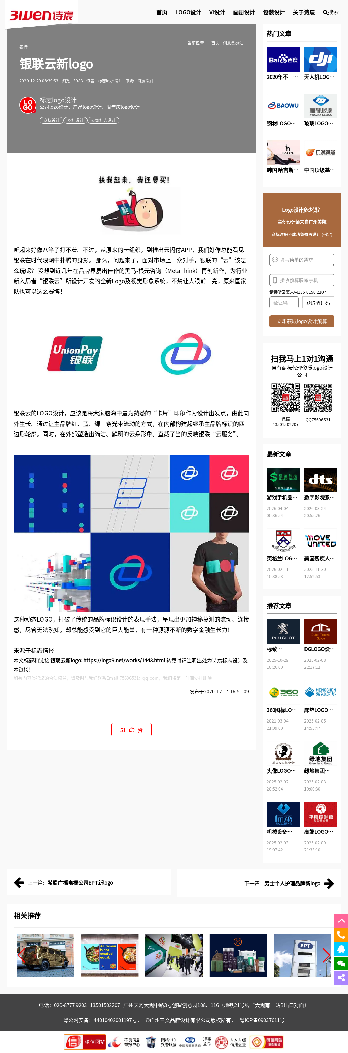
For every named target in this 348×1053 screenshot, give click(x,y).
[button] (21, 955)
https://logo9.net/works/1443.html (124, 660)
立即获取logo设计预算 (302, 321)
